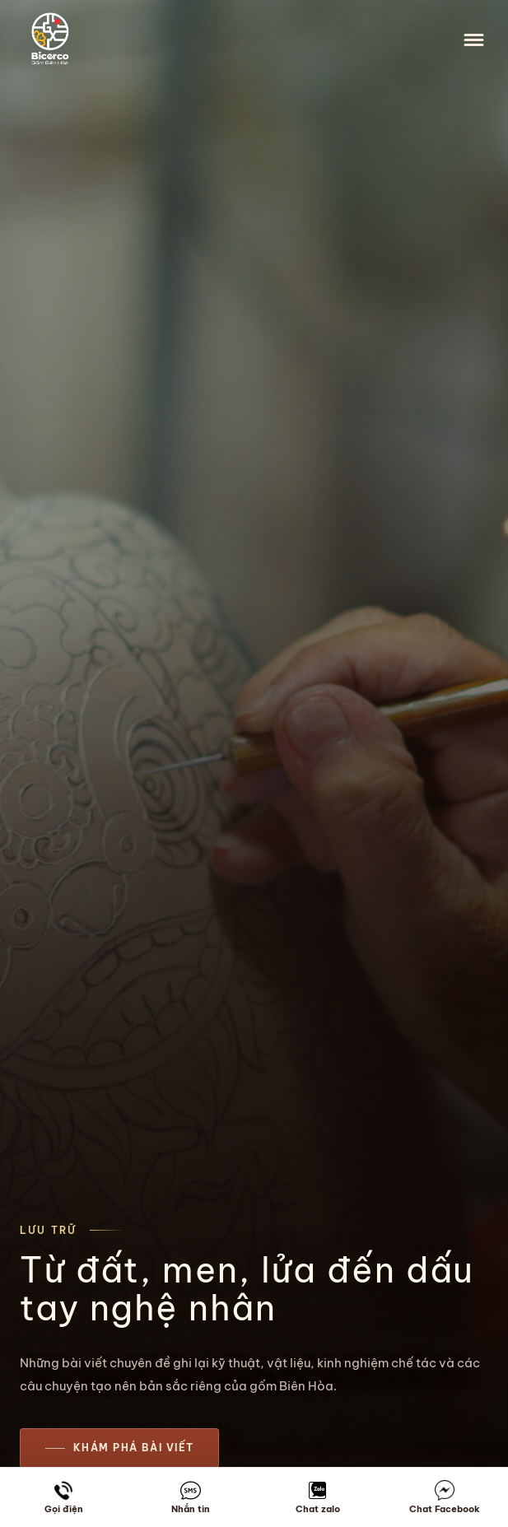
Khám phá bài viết (133, 1447)
